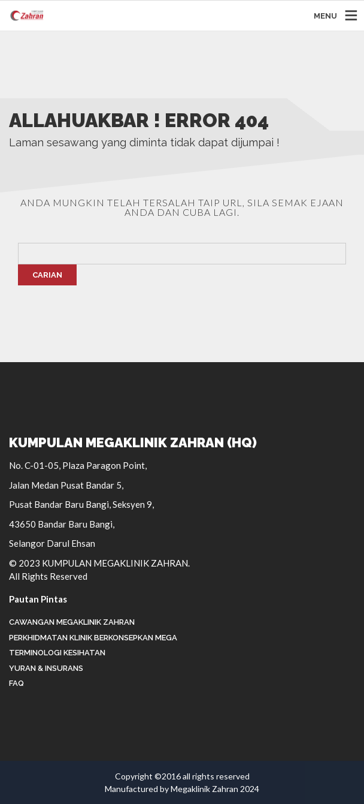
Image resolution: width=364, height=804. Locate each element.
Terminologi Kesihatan (57, 652)
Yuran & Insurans (46, 668)
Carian (47, 274)
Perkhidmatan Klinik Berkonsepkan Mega (93, 637)
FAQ (16, 683)
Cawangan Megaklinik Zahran (72, 622)
